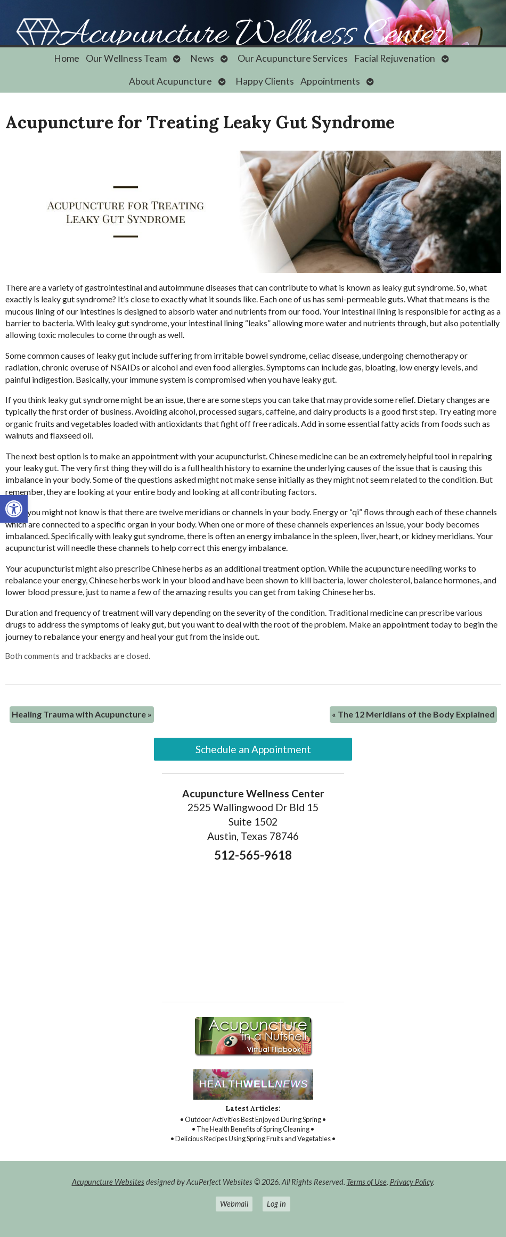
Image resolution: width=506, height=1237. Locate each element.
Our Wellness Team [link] (126, 58)
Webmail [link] (234, 1203)
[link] (14, 509)
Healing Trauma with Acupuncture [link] (82, 714)
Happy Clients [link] (264, 81)
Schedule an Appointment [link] (253, 749)
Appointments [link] (330, 81)
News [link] (202, 58)
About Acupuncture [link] (170, 81)
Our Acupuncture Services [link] (293, 58)
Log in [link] (276, 1203)
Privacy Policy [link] (411, 1181)
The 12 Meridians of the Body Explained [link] (413, 714)
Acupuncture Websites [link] (108, 1181)
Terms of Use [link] (367, 1181)
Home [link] (66, 58)
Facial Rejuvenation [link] (394, 58)
